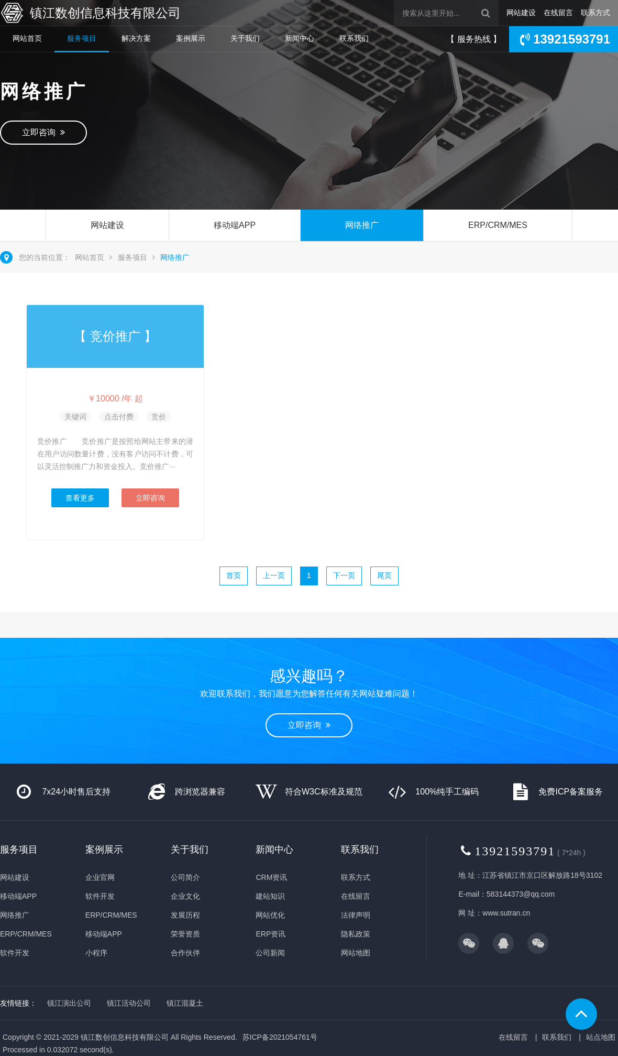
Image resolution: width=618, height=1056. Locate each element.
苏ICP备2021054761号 (279, 1037)
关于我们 (245, 38)
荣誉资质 (185, 934)
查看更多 (80, 498)
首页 (233, 575)
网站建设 (521, 12)
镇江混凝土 (185, 1003)
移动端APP (235, 225)
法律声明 (355, 915)
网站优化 (270, 915)
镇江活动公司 (129, 1003)
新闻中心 (299, 38)
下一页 (344, 575)
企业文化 (185, 896)
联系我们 (354, 38)
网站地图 (355, 953)
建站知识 (270, 896)
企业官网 (100, 877)
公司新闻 (270, 953)
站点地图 (600, 1037)
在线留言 (558, 12)
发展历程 (185, 915)
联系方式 (595, 12)
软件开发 (14, 953)
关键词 (75, 416)
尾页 (384, 575)
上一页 (274, 575)
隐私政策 (355, 934)
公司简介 (185, 877)
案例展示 (190, 38)
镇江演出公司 (69, 1003)
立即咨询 (43, 132)
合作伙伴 (185, 953)
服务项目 (81, 38)
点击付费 (119, 416)
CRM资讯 (271, 877)
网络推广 (362, 225)
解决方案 (136, 38)
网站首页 (27, 38)
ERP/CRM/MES (497, 225)
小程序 (96, 953)
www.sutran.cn (506, 913)
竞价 (158, 416)
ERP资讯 (270, 934)
